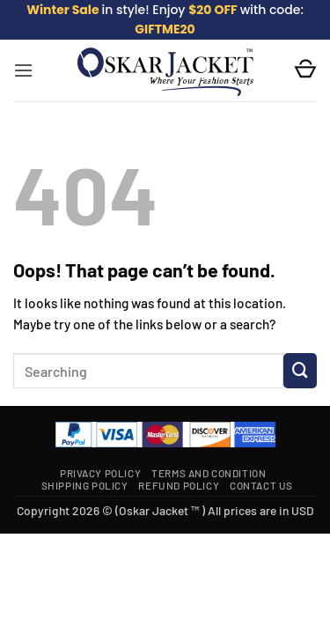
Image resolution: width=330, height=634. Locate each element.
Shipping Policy (84, 485)
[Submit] (300, 370)
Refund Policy (178, 485)
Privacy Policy (100, 473)
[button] (23, 70)
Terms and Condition (208, 473)
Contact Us (261, 485)
